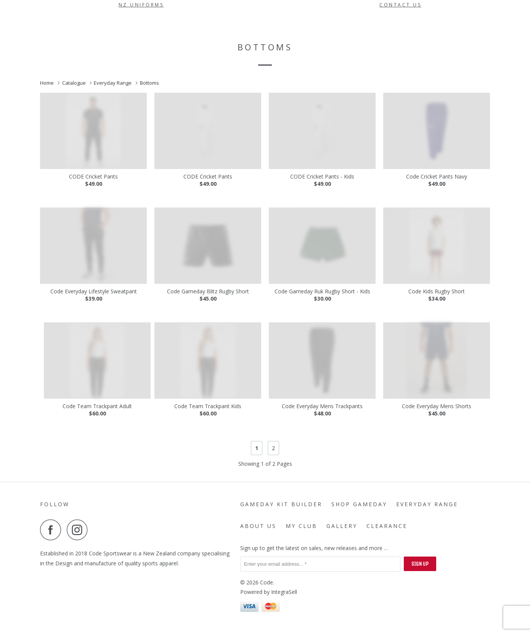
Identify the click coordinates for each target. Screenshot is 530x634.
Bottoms (150, 82)
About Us (334, 21)
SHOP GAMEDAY (226, 21)
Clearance (171, 38)
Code (266, 582)
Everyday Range (283, 21)
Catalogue (74, 82)
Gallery (139, 38)
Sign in (444, 21)
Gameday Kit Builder (161, 21)
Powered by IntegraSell (268, 591)
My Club (369, 21)
